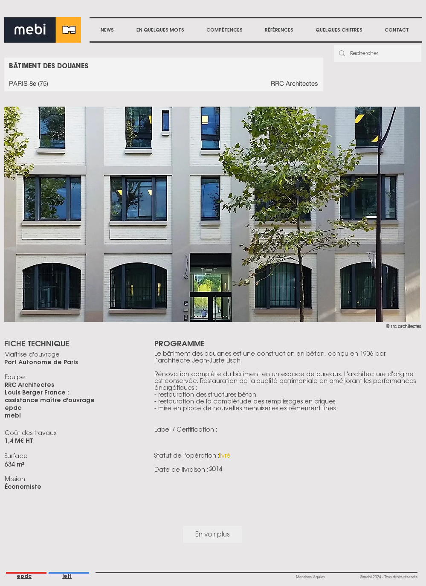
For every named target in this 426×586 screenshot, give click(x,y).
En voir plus (212, 534)
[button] (224, 30)
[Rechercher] (376, 53)
